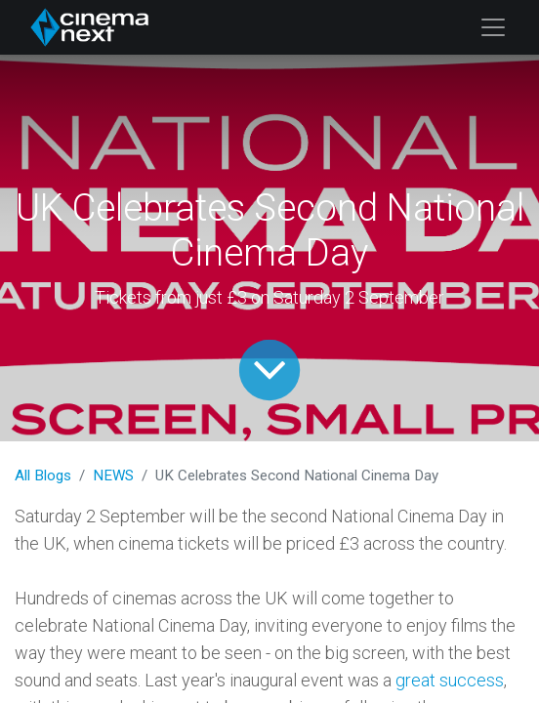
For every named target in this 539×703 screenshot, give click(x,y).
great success (449, 680)
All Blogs (43, 475)
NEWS (113, 475)
